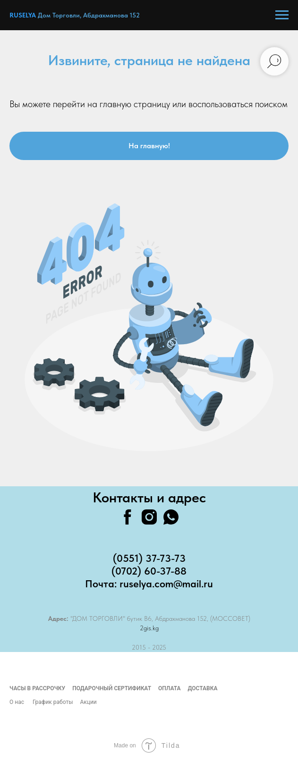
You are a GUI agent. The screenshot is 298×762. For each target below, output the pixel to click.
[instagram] (149, 517)
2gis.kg (149, 628)
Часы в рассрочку (37, 688)
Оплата (169, 688)
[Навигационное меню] (282, 15)
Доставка (202, 688)
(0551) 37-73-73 (149, 558)
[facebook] (127, 517)
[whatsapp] (171, 517)
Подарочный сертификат (111, 688)
